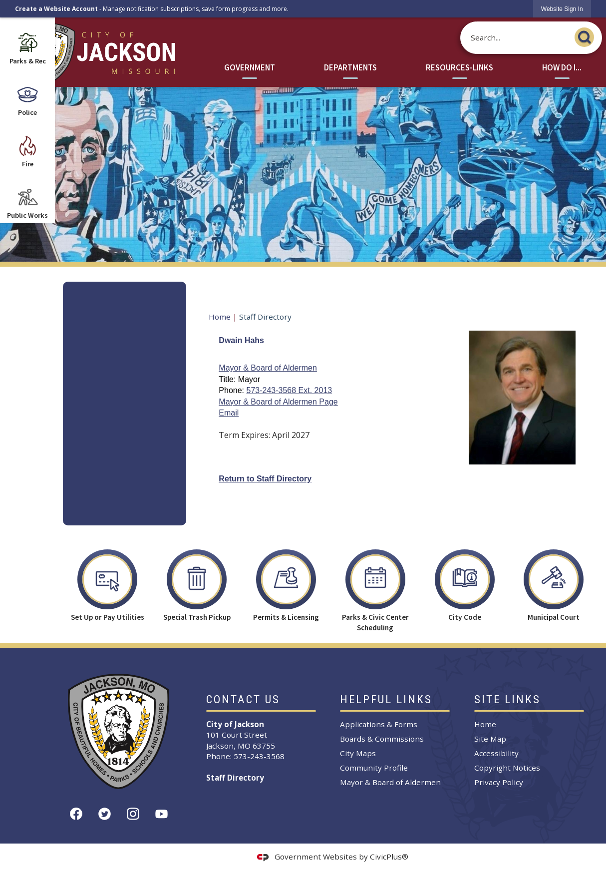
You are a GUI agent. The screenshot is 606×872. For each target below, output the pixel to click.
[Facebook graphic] (76, 814)
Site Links (507, 699)
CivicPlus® (389, 857)
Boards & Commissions (382, 739)
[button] (587, 35)
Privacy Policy (498, 782)
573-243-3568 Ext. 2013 (289, 390)
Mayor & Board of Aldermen (268, 368)
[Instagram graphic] (133, 814)
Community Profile (374, 768)
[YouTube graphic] (161, 814)
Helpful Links (386, 699)
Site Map (490, 739)
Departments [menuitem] (350, 67)
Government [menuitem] (249, 67)
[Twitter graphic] (104, 814)
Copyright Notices (507, 768)
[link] (562, 8)
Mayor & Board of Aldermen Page (278, 402)
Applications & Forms (378, 724)
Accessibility (496, 753)
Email (229, 413)
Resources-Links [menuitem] (459, 67)
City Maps (358, 753)
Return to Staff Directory (265, 478)
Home (220, 317)
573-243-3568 (259, 756)
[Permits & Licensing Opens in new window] (286, 582)
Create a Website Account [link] (56, 8)
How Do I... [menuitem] (562, 67)
